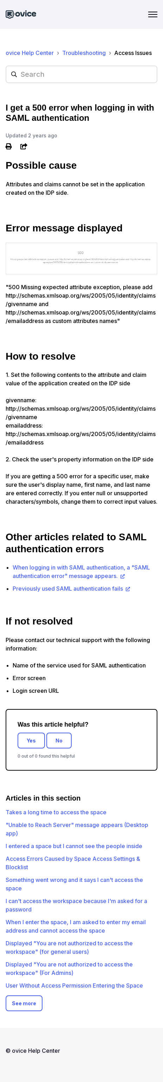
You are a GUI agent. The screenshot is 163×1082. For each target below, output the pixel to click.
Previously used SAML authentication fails (68, 588)
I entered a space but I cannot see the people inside (74, 846)
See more (24, 1003)
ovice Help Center (30, 52)
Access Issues (133, 52)
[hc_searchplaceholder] (81, 74)
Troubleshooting (84, 52)
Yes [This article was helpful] (31, 741)
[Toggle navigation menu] (152, 14)
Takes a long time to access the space (56, 812)
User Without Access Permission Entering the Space (74, 985)
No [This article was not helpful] (59, 741)
